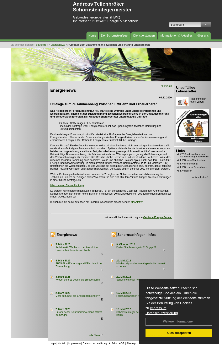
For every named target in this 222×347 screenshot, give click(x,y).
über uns (203, 35)
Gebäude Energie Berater (157, 217)
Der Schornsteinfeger (114, 35)
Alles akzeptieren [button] (178, 333)
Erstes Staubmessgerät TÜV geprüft (136, 247)
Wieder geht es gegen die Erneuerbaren (78, 279)
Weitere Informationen (179, 321)
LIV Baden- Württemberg (193, 160)
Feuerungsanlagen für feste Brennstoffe (138, 295)
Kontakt (62, 343)
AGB (121, 343)
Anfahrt (113, 343)
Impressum (158, 308)
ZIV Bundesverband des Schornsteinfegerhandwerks (194, 155)
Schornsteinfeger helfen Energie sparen (138, 279)
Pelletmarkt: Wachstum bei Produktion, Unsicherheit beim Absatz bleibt (77, 249)
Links (180, 151)
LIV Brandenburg (188, 163)
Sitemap (131, 343)
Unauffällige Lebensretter (186, 89)
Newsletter (137, 202)
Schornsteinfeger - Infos (136, 235)
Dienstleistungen (144, 35)
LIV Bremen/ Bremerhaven (193, 167)
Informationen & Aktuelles (176, 35)
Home (92, 35)
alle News (96, 335)
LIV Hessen (186, 170)
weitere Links (200, 177)
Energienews (67, 235)
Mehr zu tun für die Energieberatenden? (78, 295)
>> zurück (166, 86)
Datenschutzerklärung (162, 313)
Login (53, 343)
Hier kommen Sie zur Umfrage (67, 185)
